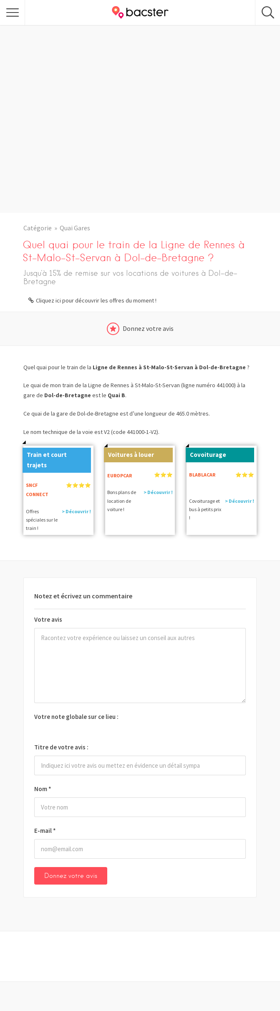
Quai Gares (75, 228)
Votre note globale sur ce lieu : (76, 717)
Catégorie (37, 228)
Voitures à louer (129, 453)
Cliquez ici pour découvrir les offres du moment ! (96, 300)
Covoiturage (206, 453)
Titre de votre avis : (61, 747)
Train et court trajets (45, 458)
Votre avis (48, 619)
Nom (42, 789)
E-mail (45, 831)
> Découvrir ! (76, 511)
